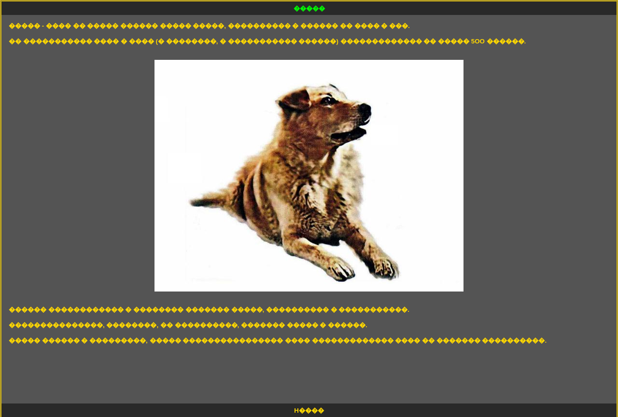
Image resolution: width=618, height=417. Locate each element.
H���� (309, 410)
